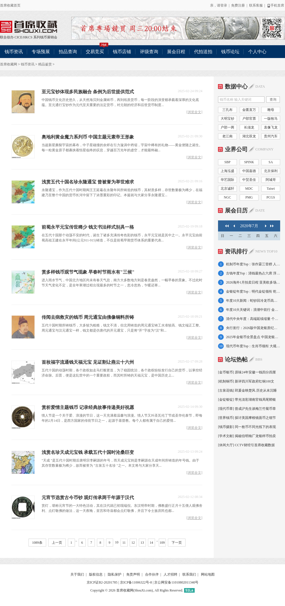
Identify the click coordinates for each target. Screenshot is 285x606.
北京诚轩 (227, 189)
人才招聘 (170, 574)
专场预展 (41, 51)
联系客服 (256, 5)
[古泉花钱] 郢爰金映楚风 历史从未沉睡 (247, 390)
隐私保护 (114, 574)
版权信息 (96, 574)
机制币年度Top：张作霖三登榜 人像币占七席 (253, 264)
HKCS (27, 37)
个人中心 (257, 51)
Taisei (271, 189)
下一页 (177, 543)
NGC (227, 197)
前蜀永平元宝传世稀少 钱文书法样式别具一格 (88, 227)
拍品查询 (68, 51)
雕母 (270, 110)
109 (162, 543)
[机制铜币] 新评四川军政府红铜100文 (246, 381)
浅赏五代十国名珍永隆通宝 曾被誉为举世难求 (88, 181)
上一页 (57, 543)
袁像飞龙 (271, 127)
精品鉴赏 (45, 64)
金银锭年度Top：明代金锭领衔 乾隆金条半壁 (253, 291)
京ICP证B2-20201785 (102, 582)
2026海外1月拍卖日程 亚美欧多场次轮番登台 (253, 282)
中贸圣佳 (249, 180)
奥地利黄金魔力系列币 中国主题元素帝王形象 (88, 137)
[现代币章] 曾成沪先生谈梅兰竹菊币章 (247, 409)
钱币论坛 (230, 51)
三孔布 (227, 110)
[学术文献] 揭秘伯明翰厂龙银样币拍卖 (247, 436)
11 (124, 543)
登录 (223, 5)
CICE (18, 37)
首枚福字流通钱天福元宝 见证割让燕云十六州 (88, 362)
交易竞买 (97, 49)
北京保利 (271, 171)
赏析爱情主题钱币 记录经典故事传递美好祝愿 (88, 407)
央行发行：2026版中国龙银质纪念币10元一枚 (253, 328)
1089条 (37, 543)
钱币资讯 (14, 51)
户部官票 (249, 119)
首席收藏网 (8, 64)
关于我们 (77, 574)
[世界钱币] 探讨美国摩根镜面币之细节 (247, 418)
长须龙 (249, 127)
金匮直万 (249, 110)
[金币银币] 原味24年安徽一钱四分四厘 (247, 372)
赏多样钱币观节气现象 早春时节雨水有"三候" (88, 272)
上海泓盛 (227, 171)
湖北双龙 (249, 136)
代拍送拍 (203, 51)
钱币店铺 (122, 51)
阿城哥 (271, 180)
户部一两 (227, 127)
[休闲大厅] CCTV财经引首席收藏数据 (246, 445)
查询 (273, 100)
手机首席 (275, 5)
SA (270, 162)
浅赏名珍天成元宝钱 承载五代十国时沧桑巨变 (88, 452)
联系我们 (189, 574)
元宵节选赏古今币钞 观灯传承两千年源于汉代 (88, 497)
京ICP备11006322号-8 (136, 582)
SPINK (249, 162)
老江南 (227, 136)
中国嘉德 (249, 171)
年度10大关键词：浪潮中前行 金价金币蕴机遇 (253, 310)
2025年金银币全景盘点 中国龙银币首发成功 (253, 337)
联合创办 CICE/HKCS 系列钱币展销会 (28, 27)
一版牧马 (271, 119)
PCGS (270, 197)
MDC (249, 189)
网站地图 (208, 574)
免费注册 (238, 5)
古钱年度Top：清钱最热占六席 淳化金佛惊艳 (253, 273)
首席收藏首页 (10, 5)
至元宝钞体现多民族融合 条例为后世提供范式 (88, 91)
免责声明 (133, 574)
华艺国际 (227, 180)
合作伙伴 (152, 574)
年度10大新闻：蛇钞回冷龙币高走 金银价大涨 (253, 301)
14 (151, 543)
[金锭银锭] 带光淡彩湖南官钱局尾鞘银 (247, 400)
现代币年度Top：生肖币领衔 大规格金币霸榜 (253, 346)
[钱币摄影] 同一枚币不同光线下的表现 (247, 427)
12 (133, 543)
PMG (249, 197)
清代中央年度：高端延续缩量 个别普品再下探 (253, 319)
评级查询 (149, 51)
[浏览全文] (194, 112)
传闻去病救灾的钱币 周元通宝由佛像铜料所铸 (88, 317)
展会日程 (176, 51)
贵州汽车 (271, 136)
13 (142, 543)
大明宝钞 (227, 119)
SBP (227, 162)
